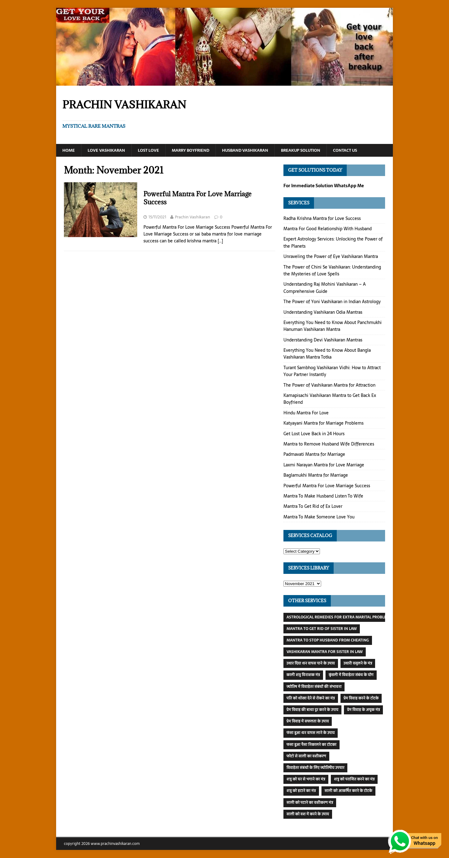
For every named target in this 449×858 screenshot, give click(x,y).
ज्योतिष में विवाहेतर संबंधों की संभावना (314, 687)
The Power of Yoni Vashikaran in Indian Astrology (332, 301)
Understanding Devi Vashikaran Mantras (322, 340)
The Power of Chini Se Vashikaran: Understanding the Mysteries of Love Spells (332, 271)
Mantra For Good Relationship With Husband (327, 229)
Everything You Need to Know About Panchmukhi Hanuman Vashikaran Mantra (332, 326)
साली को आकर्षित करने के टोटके (348, 791)
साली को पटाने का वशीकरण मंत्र (310, 803)
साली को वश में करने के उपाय (308, 814)
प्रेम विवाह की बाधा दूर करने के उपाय (312, 710)
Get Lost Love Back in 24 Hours (314, 434)
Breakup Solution (315, 150)
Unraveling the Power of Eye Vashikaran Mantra (330, 256)
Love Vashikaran (109, 150)
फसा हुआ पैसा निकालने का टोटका (311, 745)
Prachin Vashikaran (192, 217)
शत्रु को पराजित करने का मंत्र (354, 779)
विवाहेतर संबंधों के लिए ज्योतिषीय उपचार (315, 768)
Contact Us (363, 150)
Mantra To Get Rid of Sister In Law (322, 629)
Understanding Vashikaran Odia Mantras (322, 312)
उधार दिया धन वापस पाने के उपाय (311, 663)
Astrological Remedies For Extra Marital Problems (339, 617)
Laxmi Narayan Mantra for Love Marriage (323, 465)
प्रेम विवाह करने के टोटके (361, 698)
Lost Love (153, 150)
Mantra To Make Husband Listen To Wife (323, 496)
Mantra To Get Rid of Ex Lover (312, 506)
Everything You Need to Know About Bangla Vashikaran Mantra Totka (327, 354)
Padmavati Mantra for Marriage (314, 454)
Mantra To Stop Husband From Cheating (328, 640)
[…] (220, 241)
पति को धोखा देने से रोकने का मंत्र (311, 698)
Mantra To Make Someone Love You (319, 517)
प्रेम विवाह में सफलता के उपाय (308, 721)
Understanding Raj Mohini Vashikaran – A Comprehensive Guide (324, 288)
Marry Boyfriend (197, 150)
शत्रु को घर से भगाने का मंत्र (306, 779)
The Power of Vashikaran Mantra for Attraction (329, 385)
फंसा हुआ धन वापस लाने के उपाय (311, 733)
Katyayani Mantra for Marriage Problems (323, 423)
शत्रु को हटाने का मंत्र (301, 791)
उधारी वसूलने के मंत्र (358, 663)
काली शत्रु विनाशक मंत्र (303, 675)
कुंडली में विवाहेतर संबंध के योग (351, 675)
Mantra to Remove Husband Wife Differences (328, 444)
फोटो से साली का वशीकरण (306, 756)
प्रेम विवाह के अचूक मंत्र (363, 710)
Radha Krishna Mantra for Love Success (322, 218)
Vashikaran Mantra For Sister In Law (325, 652)
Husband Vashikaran (255, 150)
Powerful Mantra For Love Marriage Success (197, 198)
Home (69, 150)
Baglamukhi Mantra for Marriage (315, 475)
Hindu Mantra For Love (306, 413)
